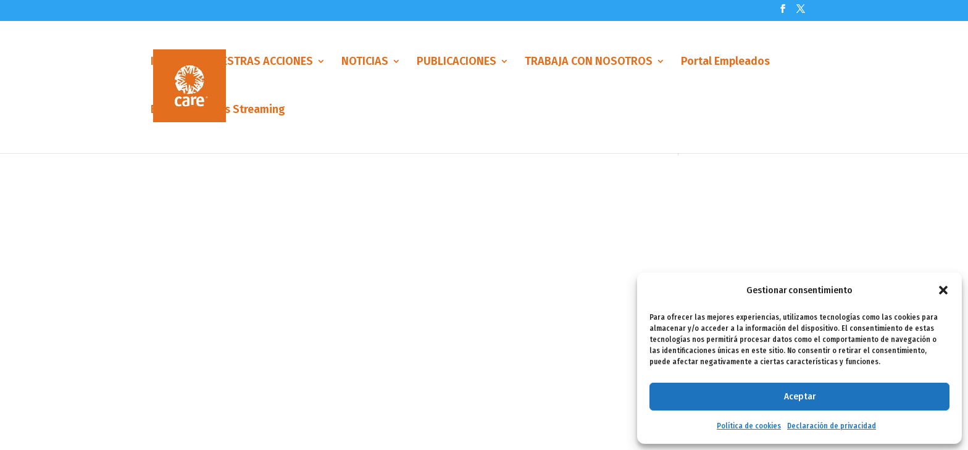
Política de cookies (749, 426)
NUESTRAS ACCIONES (260, 63)
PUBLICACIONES (456, 63)
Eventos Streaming (237, 111)
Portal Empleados (725, 63)
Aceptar (800, 396)
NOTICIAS (364, 63)
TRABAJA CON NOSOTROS (589, 63)
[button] (943, 290)
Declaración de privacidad (831, 426)
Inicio (164, 63)
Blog (162, 111)
